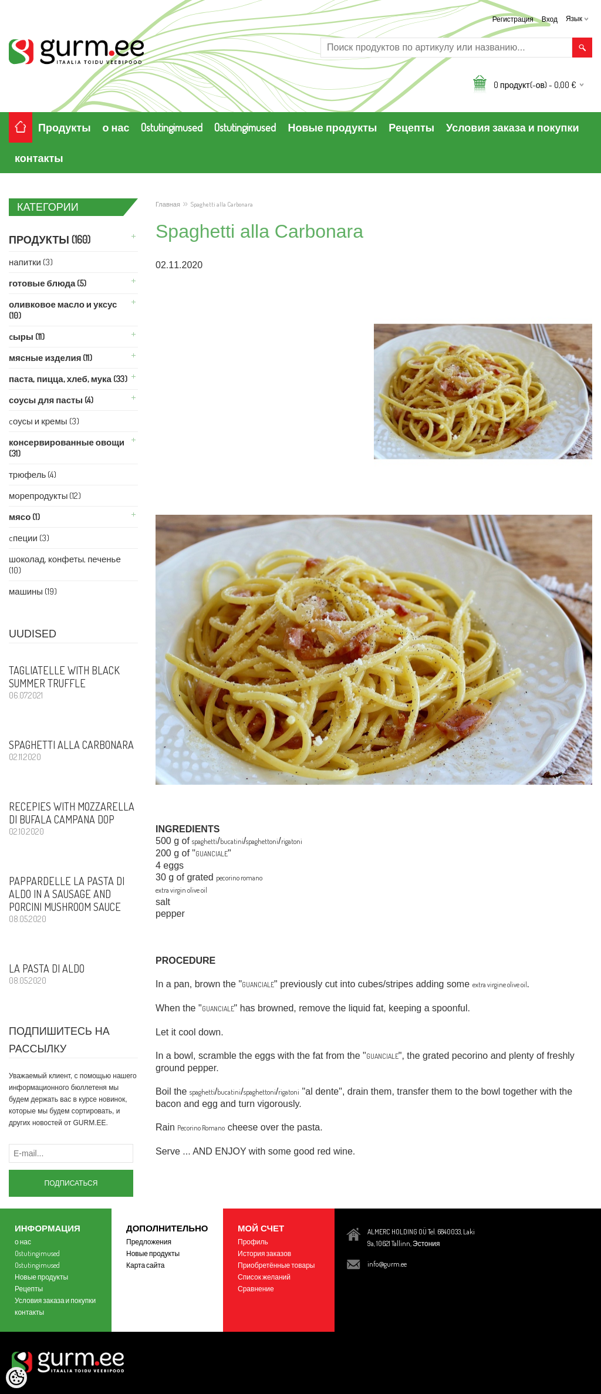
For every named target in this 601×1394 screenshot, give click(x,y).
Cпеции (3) (29, 538)
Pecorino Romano (201, 1127)
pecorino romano (239, 877)
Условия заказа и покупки (512, 127)
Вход (550, 19)
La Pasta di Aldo (73, 973)
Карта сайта (145, 1265)
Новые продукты (332, 127)
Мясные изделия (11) (50, 357)
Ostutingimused (171, 127)
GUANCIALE (211, 853)
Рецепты (411, 127)
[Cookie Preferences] (16, 1377)
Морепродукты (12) (45, 495)
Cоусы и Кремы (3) (44, 421)
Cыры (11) (27, 336)
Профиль (253, 1241)
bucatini (232, 841)
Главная (168, 204)
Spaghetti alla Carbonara (73, 750)
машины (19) (33, 591)
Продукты (64, 127)
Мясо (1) (24, 516)
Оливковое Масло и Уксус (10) (63, 310)
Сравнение (256, 1288)
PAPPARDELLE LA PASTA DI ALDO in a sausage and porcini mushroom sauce (73, 899)
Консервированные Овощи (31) (66, 448)
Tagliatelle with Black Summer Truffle (73, 682)
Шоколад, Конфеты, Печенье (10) (65, 564)
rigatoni (291, 841)
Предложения (148, 1241)
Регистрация (513, 19)
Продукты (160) (49, 239)
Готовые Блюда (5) (47, 283)
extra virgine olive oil (499, 984)
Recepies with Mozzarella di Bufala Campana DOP (73, 818)
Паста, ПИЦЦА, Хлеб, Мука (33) (68, 378)
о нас (116, 127)
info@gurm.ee (387, 1264)
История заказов (264, 1253)
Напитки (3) (31, 262)
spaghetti (204, 841)
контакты (39, 157)
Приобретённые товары (276, 1265)
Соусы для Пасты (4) (51, 400)
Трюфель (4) (32, 474)
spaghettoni (262, 841)
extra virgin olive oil (181, 890)
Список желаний (264, 1277)
